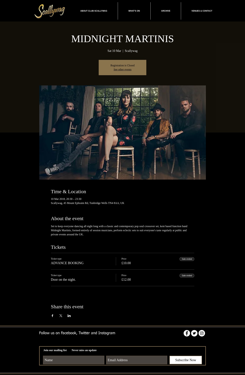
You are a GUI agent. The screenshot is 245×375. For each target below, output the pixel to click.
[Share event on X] (60, 315)
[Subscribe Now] (185, 360)
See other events (123, 69)
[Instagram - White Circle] (202, 333)
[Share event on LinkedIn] (69, 315)
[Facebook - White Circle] (187, 333)
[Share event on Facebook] (52, 315)
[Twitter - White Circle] (194, 333)
